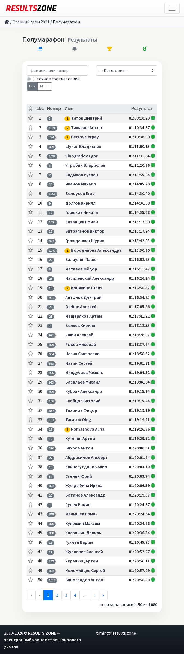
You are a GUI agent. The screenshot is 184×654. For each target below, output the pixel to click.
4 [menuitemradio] (75, 595)
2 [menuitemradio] (57, 595)
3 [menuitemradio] (66, 595)
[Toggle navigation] (172, 8)
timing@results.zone (116, 633)
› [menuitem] (94, 595)
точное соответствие (58, 79)
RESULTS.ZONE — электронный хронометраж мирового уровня (42, 639)
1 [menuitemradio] (48, 595)
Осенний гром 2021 (31, 22)
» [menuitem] (103, 595)
